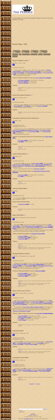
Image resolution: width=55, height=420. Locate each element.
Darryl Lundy (33, 414)
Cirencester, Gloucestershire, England (21, 311)
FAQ (20, 54)
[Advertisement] (33, 32)
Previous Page (47, 54)
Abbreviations (34, 54)
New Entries (15, 54)
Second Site (31, 418)
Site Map (40, 54)
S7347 (20, 247)
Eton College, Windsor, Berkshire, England (33, 307)
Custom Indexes (26, 54)
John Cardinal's (26, 418)
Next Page (15, 56)
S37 (19, 87)
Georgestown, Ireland (38, 168)
